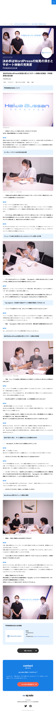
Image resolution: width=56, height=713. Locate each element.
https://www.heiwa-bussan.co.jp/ (41, 636)
